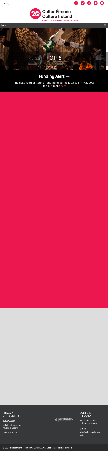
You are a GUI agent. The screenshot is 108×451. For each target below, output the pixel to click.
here (63, 86)
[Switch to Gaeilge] (7, 3)
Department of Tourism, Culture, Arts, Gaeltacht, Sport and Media (41, 447)
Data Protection (10, 432)
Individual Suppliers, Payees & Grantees (12, 426)
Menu (4, 25)
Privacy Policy (9, 420)
